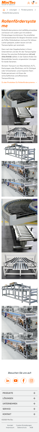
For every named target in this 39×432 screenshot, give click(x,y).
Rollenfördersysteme (11, 13)
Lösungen (13, 10)
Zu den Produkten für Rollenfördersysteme (18, 82)
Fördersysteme (27, 10)
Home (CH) (4, 9)
